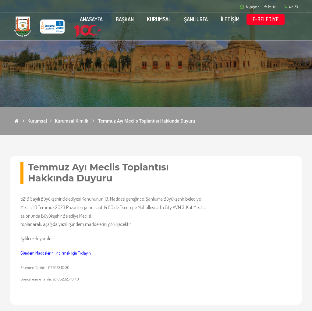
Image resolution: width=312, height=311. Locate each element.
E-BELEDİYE (265, 19)
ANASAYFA (91, 19)
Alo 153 (291, 7)
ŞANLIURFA (196, 19)
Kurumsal (37, 121)
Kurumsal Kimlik (71, 121)
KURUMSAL (159, 19)
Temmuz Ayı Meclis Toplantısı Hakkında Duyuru (146, 121)
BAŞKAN (125, 19)
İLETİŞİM (230, 19)
